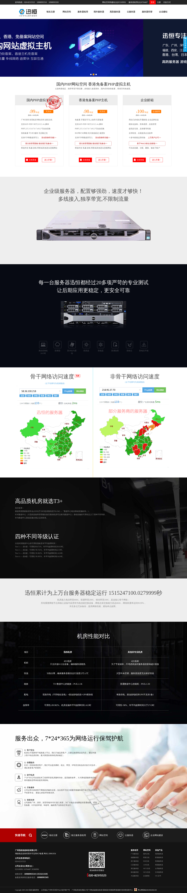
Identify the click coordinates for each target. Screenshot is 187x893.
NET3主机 (146, 868)
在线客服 (32, 160)
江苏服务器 (135, 865)
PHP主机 (146, 861)
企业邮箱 (146, 876)
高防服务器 (115, 12)
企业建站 (163, 12)
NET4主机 (146, 872)
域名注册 (50, 12)
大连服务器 (135, 876)
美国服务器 (159, 861)
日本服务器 (159, 872)
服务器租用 (83, 12)
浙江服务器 (135, 861)
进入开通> (48, 160)
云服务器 (131, 12)
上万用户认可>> (154, 138)
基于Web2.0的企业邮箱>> (147, 143)
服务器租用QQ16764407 (138, 2)
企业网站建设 (156, 835)
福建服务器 (135, 857)
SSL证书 (158, 876)
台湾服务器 (159, 868)
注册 (159, 2)
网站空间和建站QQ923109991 (114, 2)
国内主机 (146, 854)
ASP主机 (146, 865)
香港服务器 (159, 857)
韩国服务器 (159, 865)
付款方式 (167, 2)
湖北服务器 (135, 868)
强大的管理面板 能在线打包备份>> (39, 143)
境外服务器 (99, 12)
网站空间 (67, 12)
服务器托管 (147, 12)
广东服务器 (135, 854)
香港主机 (146, 857)
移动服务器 (135, 872)
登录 (152, 2)
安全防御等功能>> (48, 138)
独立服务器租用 (78, 835)
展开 (185, 44)
